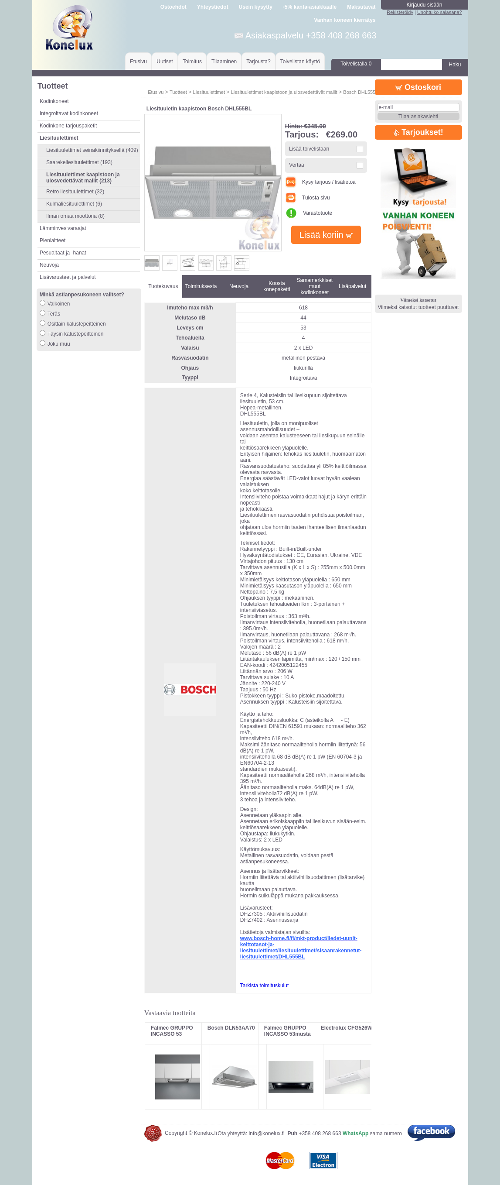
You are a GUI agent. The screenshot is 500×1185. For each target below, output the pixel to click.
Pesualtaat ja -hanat (63, 253)
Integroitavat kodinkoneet (69, 113)
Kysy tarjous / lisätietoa (320, 182)
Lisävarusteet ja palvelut (68, 277)
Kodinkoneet (54, 101)
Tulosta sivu (307, 198)
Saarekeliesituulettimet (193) (79, 162)
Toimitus (192, 61)
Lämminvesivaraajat (63, 228)
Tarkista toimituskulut (264, 985)
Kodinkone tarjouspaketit (68, 126)
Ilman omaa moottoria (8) (75, 216)
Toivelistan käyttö (300, 61)
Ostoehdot (173, 7)
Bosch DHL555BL (362, 92)
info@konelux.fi (267, 1133)
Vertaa (296, 165)
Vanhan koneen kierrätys (344, 20)
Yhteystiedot (212, 7)
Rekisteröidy (400, 12)
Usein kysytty (255, 7)
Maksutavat (361, 7)
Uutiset (164, 61)
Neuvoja (49, 265)
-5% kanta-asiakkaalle (310, 7)
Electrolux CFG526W (346, 1028)
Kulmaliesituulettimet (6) (74, 204)
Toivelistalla (355, 64)
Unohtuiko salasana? (439, 12)
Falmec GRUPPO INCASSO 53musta (287, 1031)
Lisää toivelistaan (309, 149)
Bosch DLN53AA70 (231, 1028)
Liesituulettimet (209, 92)
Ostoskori (418, 87)
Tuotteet (178, 92)
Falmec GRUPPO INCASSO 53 (172, 1031)
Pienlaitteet (52, 240)
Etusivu (138, 61)
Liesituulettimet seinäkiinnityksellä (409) (92, 150)
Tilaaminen (224, 61)
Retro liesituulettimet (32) (75, 192)
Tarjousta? (258, 61)
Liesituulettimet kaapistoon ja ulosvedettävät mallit (284, 92)
